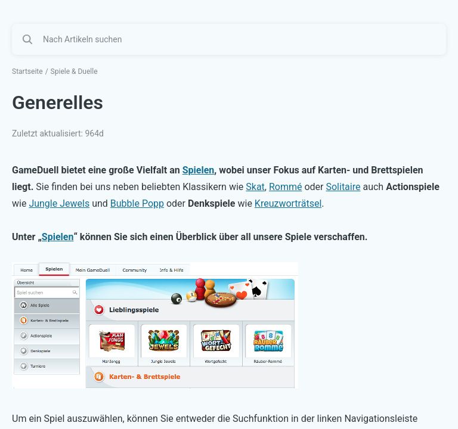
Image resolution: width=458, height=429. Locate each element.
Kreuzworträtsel (288, 203)
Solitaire (343, 186)
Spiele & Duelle (74, 71)
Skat (255, 186)
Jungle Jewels (59, 203)
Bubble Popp (137, 203)
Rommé (285, 186)
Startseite (27, 71)
